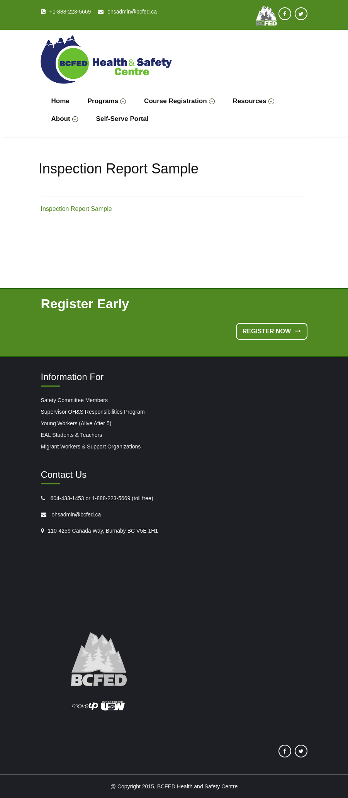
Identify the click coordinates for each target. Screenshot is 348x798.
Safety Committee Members (74, 400)
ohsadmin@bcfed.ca (75, 514)
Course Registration (179, 101)
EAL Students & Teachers (71, 435)
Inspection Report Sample (76, 208)
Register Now (272, 331)
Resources (253, 101)
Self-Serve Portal (122, 118)
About (64, 118)
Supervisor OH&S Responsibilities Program (93, 412)
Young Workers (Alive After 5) (76, 423)
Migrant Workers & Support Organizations (91, 446)
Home (60, 101)
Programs (107, 101)
